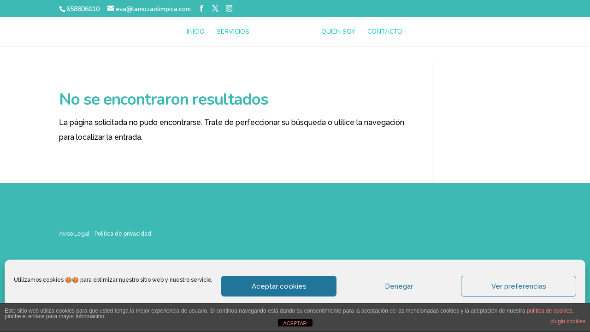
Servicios (233, 32)
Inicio (196, 32)
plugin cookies (567, 321)
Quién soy (338, 32)
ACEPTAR (295, 323)
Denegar (399, 286)
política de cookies (549, 311)
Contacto (384, 32)
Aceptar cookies (279, 286)
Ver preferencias (518, 286)
